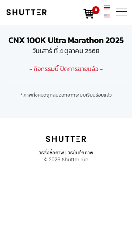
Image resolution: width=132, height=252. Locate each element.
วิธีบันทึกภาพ (80, 152)
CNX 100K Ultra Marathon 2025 (66, 40)
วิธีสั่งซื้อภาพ (51, 152)
